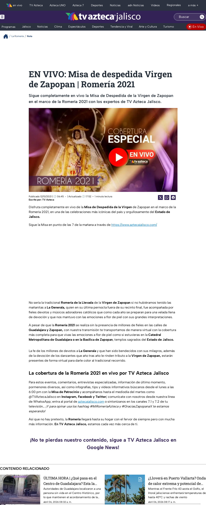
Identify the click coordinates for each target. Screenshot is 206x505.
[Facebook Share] (173, 197)
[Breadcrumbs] (7, 36)
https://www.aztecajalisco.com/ (134, 225)
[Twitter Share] (160, 197)
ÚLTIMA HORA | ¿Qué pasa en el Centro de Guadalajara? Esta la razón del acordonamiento (70, 481)
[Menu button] (16, 17)
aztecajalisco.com (91, 401)
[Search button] (202, 17)
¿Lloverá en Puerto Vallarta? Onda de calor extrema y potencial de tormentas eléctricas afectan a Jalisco (177, 481)
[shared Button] (166, 197)
